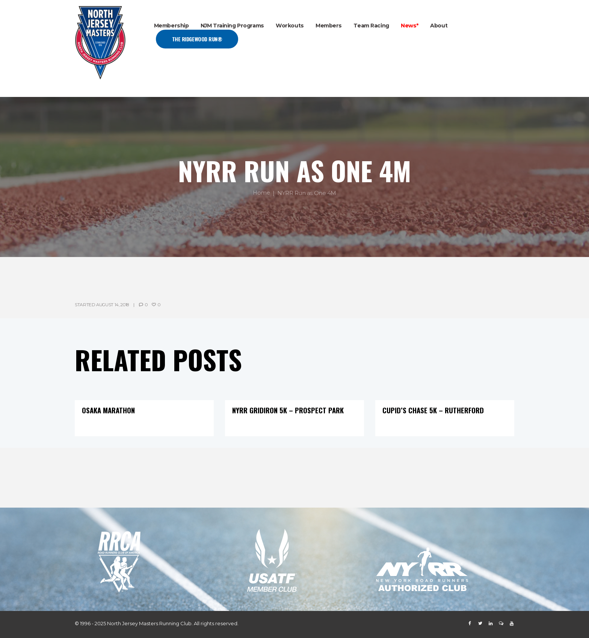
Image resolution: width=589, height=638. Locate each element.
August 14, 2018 (114, 304)
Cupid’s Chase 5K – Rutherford (434, 410)
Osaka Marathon (110, 410)
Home (261, 193)
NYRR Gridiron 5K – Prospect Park (291, 410)
